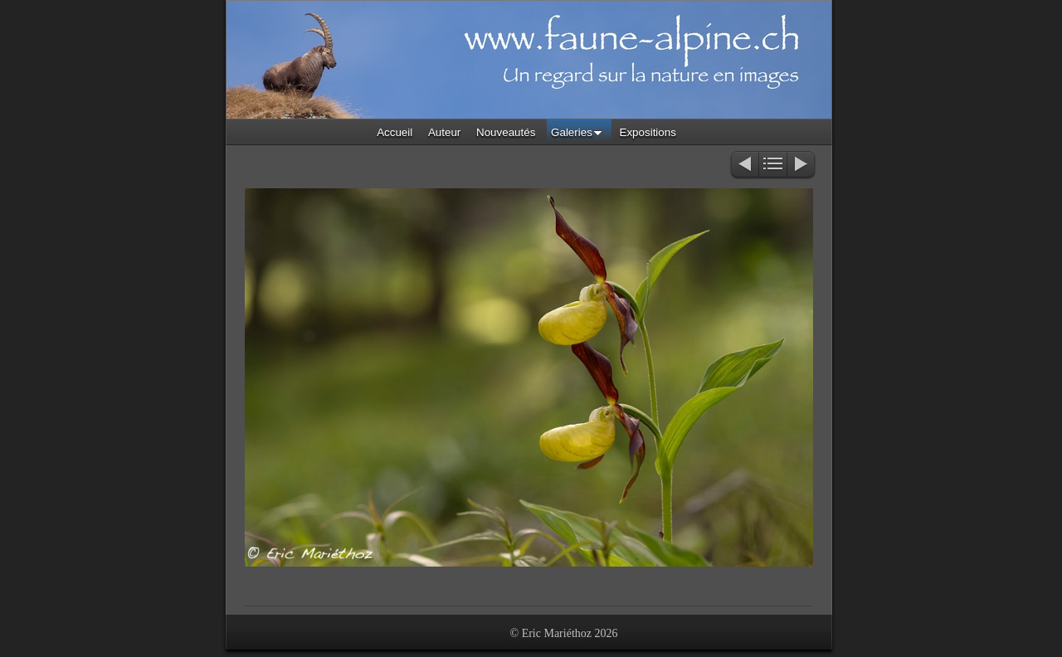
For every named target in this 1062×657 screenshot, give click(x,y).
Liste (772, 165)
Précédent (743, 165)
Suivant (801, 165)
